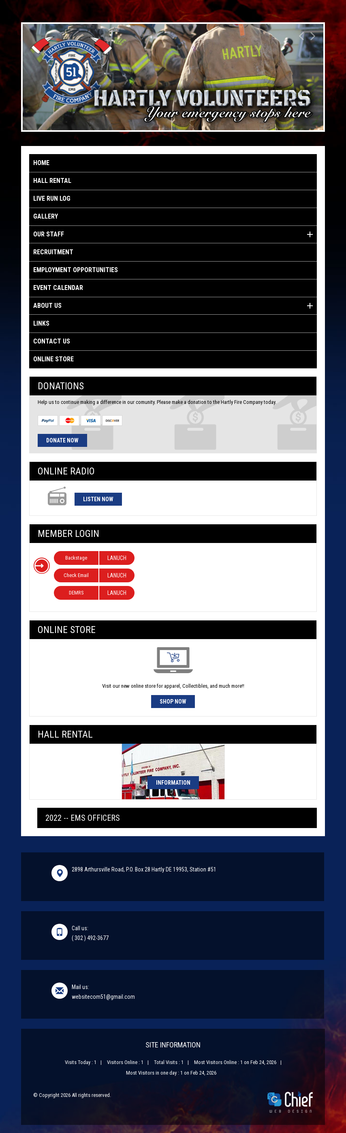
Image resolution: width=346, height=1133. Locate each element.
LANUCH (116, 558)
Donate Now (62, 440)
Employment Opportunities (75, 270)
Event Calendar (58, 288)
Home (41, 163)
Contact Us (51, 341)
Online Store (53, 359)
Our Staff (173, 234)
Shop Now (173, 701)
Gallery (45, 216)
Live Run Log (51, 198)
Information (173, 782)
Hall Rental (52, 181)
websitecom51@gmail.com (103, 997)
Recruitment (53, 252)
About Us (173, 306)
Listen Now (98, 499)
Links (41, 323)
